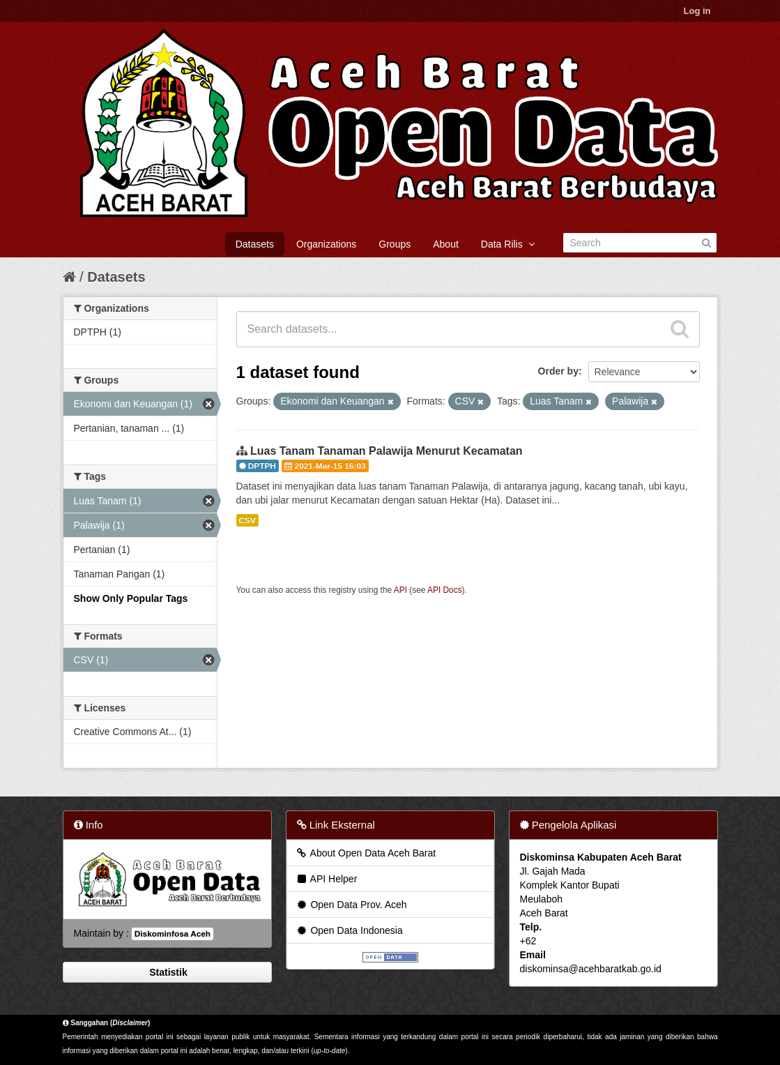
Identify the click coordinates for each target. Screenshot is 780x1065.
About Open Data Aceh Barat (366, 853)
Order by (558, 371)
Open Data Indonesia (349, 930)
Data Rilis (508, 244)
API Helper (327, 878)
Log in (697, 11)
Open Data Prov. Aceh (351, 904)
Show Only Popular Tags (131, 598)
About (446, 244)
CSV (247, 520)
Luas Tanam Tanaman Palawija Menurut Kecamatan (386, 451)
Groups (394, 244)
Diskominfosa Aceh (173, 934)
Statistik (166, 972)
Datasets (255, 244)
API (400, 590)
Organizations (326, 244)
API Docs (444, 590)
